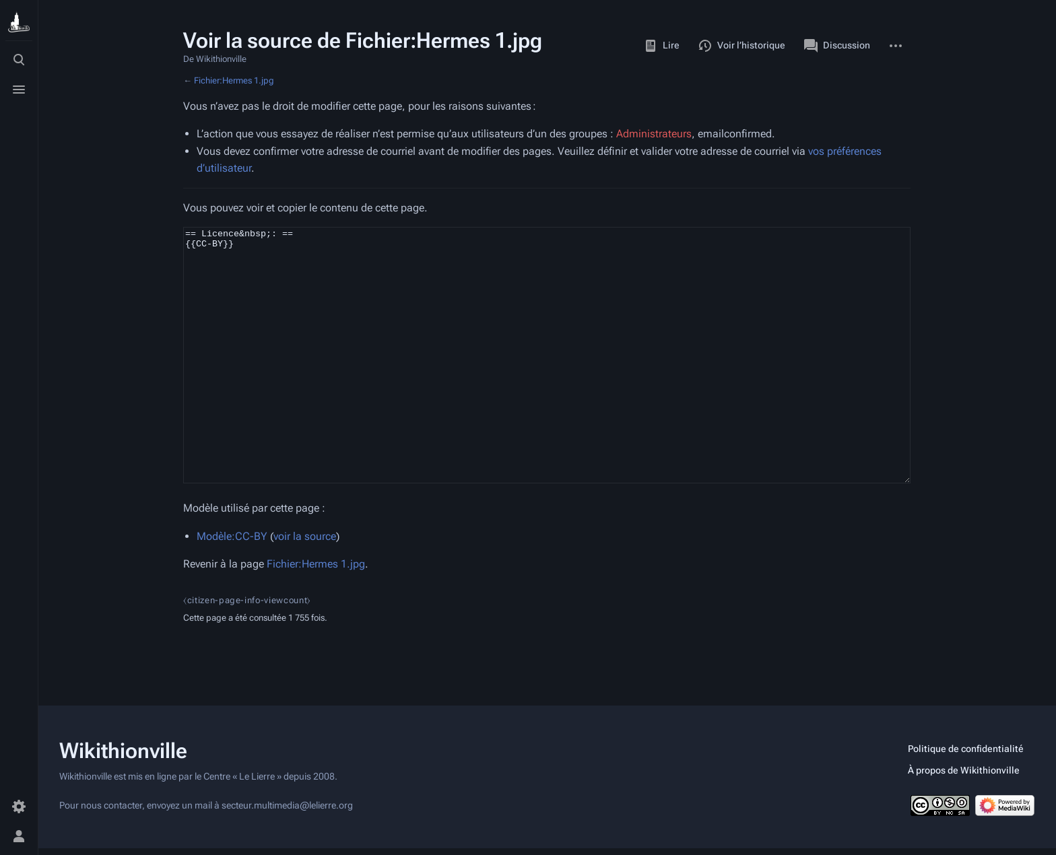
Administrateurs (654, 133)
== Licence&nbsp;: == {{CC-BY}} (547, 380)
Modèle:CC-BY (232, 586)
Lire (662, 46)
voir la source (304, 586)
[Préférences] (18, 806)
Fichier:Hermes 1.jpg (234, 80)
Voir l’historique (741, 46)
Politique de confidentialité (966, 755)
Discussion (837, 46)
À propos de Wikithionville (964, 777)
